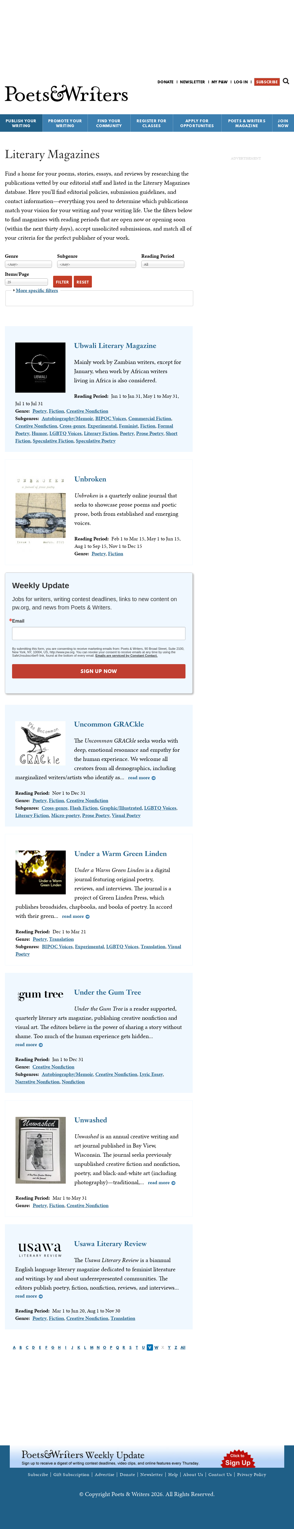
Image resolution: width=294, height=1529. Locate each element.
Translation (61, 938)
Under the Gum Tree (107, 992)
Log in (241, 81)
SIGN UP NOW (98, 671)
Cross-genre (72, 425)
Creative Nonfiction (87, 410)
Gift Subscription (71, 1474)
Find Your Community (109, 123)
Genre (11, 255)
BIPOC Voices (110, 418)
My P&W (220, 81)
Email (18, 621)
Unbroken (90, 479)
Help (173, 1474)
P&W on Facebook (266, 97)
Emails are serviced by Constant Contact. (126, 655)
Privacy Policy (251, 1474)
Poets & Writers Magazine (247, 123)
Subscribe (267, 81)
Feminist (128, 425)
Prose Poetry (149, 433)
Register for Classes (152, 123)
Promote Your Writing (65, 123)
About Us (193, 1474)
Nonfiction (73, 1081)
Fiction (56, 410)
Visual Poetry (126, 815)
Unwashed (90, 1119)
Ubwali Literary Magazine (115, 345)
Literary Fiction (100, 433)
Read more (139, 777)
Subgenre (67, 255)
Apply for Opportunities (197, 123)
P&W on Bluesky (275, 97)
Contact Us (220, 1474)
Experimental (102, 425)
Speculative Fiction (53, 440)
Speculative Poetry (95, 440)
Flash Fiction (84, 807)
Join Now (283, 123)
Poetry (39, 410)
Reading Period (157, 255)
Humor (39, 433)
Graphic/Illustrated (121, 807)
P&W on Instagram (285, 97)
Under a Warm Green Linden (120, 853)
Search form (286, 81)
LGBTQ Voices (65, 433)
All (183, 1347)
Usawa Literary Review (110, 1243)
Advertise (105, 1474)
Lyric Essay (151, 1074)
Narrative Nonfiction (37, 1081)
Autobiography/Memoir (67, 418)
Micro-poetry (65, 815)
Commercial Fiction (149, 418)
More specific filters (37, 290)
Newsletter (192, 81)
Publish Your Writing (21, 123)
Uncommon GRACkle (109, 724)
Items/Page (17, 274)
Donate (166, 81)
